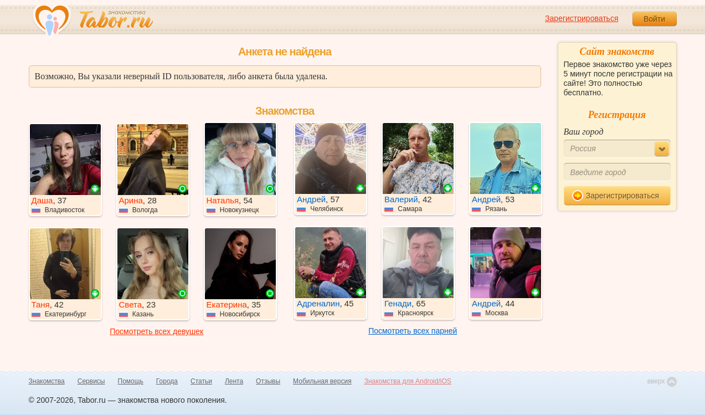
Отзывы (268, 381)
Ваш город (584, 131)
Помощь (130, 381)
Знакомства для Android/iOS (407, 381)
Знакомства (47, 381)
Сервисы (91, 381)
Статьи (201, 381)
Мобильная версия (322, 381)
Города (167, 381)
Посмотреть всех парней (412, 330)
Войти (654, 18)
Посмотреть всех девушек (156, 331)
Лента (234, 381)
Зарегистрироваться (581, 18)
